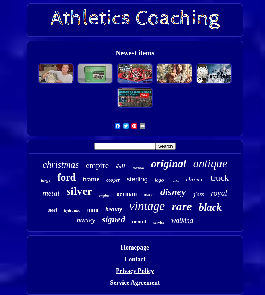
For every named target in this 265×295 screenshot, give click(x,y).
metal (51, 193)
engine (104, 195)
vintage (147, 206)
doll (120, 166)
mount (139, 221)
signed (113, 219)
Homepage (135, 247)
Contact (134, 259)
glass (198, 194)
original (168, 164)
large (45, 180)
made (149, 194)
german (127, 193)
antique (210, 163)
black (210, 207)
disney (173, 192)
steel (52, 210)
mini (92, 210)
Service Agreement (135, 282)
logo (159, 180)
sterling (137, 179)
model (175, 181)
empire (97, 165)
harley (86, 220)
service (158, 222)
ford (66, 177)
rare (181, 206)
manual (138, 167)
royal (219, 193)
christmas (61, 164)
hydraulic (72, 210)
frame (91, 179)
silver (79, 191)
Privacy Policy (135, 270)
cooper (113, 180)
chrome (194, 179)
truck (219, 178)
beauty (113, 209)
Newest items (135, 53)
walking (182, 220)
